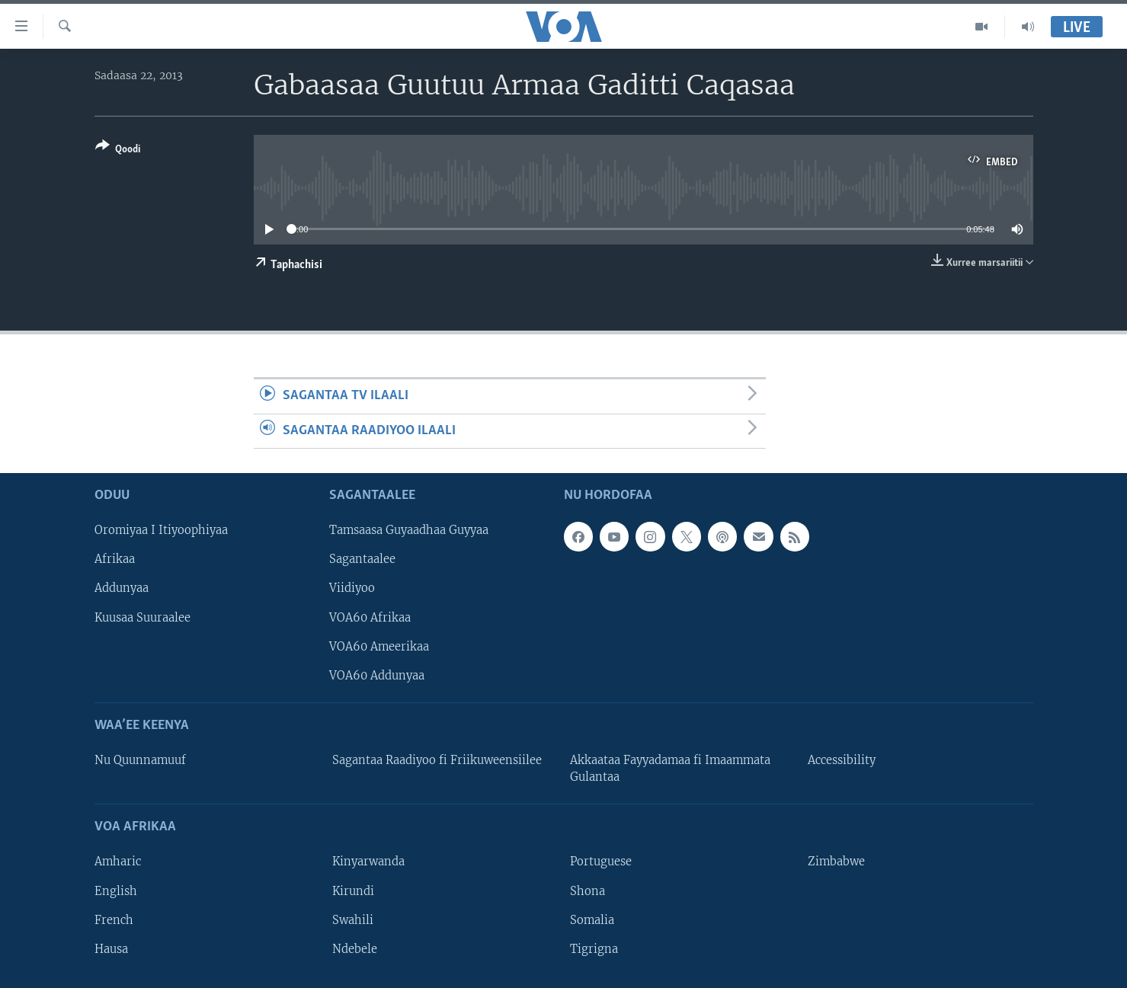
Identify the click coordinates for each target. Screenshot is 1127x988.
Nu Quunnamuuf (140, 760)
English (115, 890)
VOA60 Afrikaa (370, 617)
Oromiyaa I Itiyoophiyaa (161, 530)
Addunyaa (121, 588)
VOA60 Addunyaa (376, 676)
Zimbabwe (836, 861)
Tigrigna (594, 949)
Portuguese (601, 861)
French (113, 920)
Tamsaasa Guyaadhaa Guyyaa (408, 530)
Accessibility (842, 760)
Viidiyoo (352, 588)
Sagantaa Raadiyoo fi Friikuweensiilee (437, 760)
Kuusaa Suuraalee (142, 617)
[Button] (117, 150)
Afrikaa (114, 559)
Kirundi (353, 890)
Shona (587, 890)
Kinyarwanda (368, 861)
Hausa (111, 949)
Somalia (592, 920)
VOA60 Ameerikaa (379, 647)
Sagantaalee (362, 559)
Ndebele (354, 949)
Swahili (352, 920)
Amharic (117, 861)
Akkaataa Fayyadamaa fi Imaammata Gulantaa (670, 768)
